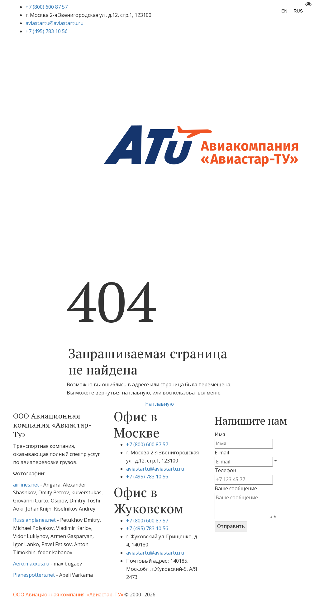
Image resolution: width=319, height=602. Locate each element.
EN (284, 10)
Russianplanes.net (34, 519)
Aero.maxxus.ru (31, 563)
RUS (298, 10)
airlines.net (26, 484)
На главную (159, 403)
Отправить (231, 526)
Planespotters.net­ (34, 574)
